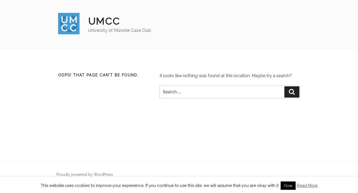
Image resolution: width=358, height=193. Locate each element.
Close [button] (288, 186)
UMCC (104, 21)
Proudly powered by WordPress (84, 174)
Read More (307, 185)
